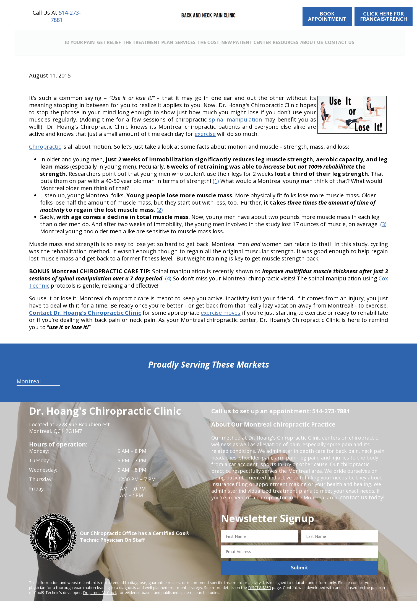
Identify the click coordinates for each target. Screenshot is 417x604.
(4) (168, 273)
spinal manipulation (235, 114)
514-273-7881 (66, 16)
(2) (160, 204)
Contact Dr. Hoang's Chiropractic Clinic (85, 307)
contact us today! (360, 492)
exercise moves (220, 307)
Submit (299, 562)
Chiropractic (45, 141)
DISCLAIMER (259, 582)
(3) (383, 219)
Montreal (29, 376)
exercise (205, 128)
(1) (216, 175)
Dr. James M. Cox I (99, 587)
